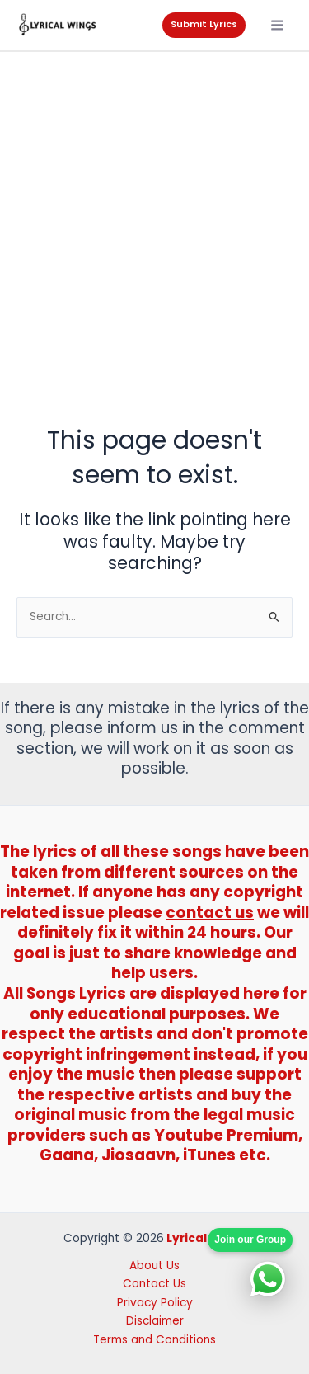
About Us (154, 1265)
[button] (204, 25)
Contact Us (154, 1284)
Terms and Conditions (154, 1340)
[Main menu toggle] (277, 25)
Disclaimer (155, 1321)
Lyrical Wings (206, 1238)
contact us (210, 912)
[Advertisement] (154, 214)
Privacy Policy (155, 1302)
